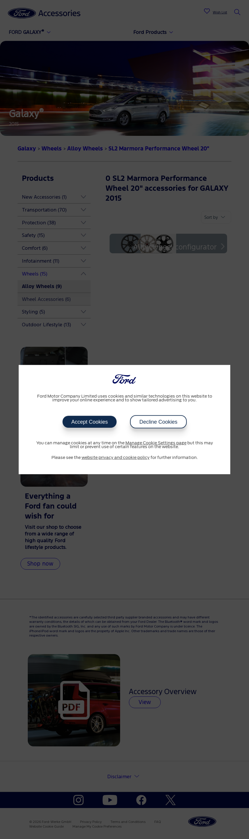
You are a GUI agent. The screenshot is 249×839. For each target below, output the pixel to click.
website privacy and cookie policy (116, 458)
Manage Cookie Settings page (155, 443)
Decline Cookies (158, 422)
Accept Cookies (89, 422)
